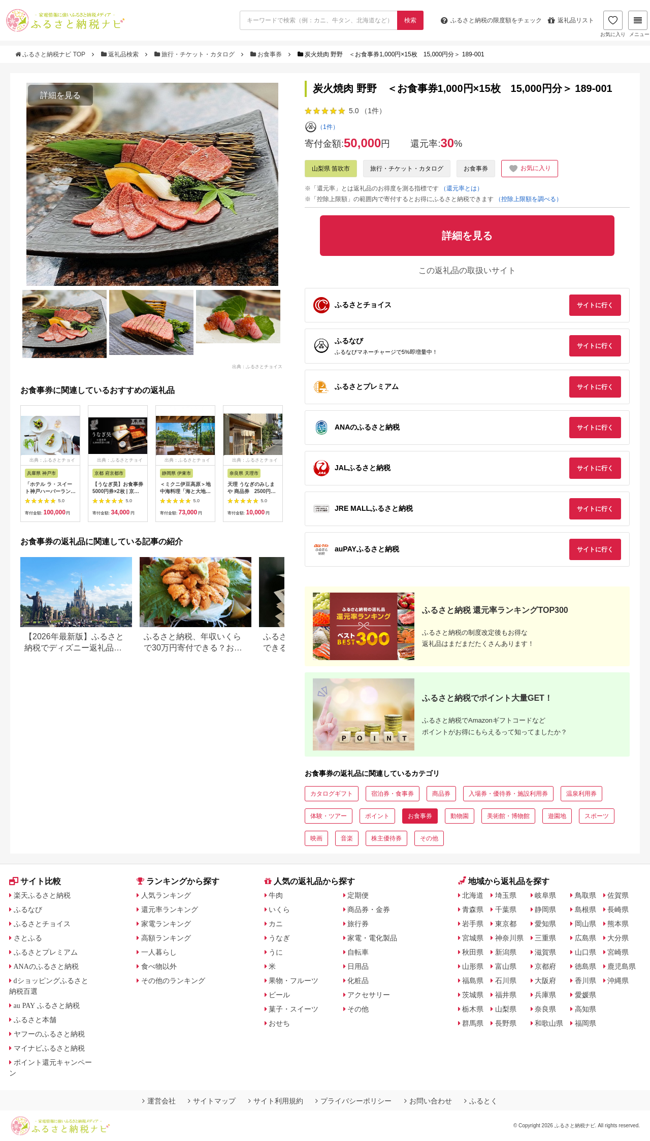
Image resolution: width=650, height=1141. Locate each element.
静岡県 (545, 909)
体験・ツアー (328, 816)
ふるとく (481, 1101)
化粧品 (358, 980)
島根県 (585, 909)
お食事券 (267, 54)
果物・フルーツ (293, 980)
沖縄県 (618, 980)
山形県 (472, 966)
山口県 (585, 952)
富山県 (505, 966)
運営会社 (159, 1101)
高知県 (585, 1009)
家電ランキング (166, 923)
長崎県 (618, 909)
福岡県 (585, 1023)
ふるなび (28, 909)
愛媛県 (585, 994)
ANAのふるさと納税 (46, 966)
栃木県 (472, 1009)
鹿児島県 (621, 966)
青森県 (472, 909)
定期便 (358, 895)
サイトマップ (212, 1101)
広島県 (585, 937)
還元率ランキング (169, 909)
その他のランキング (173, 980)
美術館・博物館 (508, 816)
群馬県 (472, 1023)
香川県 (585, 980)
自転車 (358, 952)
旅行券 (358, 923)
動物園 (459, 816)
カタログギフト (331, 793)
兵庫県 (545, 994)
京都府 (545, 966)
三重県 (545, 937)
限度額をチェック (491, 20)
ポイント (377, 816)
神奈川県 (509, 937)
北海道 (472, 895)
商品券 (441, 793)
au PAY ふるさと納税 (47, 1005)
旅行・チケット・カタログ (195, 54)
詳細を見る (60, 95)
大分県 (618, 937)
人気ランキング (166, 895)
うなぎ (279, 937)
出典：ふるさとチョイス (257, 366)
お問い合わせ (428, 1101)
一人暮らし (159, 952)
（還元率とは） (461, 188)
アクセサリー (368, 994)
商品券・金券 (368, 909)
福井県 (505, 994)
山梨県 (505, 1009)
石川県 (505, 980)
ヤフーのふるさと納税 (49, 1033)
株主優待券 (386, 838)
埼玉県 (505, 895)
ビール (279, 994)
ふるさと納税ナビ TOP (51, 54)
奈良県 (545, 1009)
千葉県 (505, 909)
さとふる (28, 937)
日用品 (358, 966)
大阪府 (545, 980)
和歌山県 (549, 1023)
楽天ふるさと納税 (42, 895)
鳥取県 (585, 895)
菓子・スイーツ (293, 1009)
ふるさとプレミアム (46, 952)
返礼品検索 (121, 54)
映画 (316, 838)
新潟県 (505, 952)
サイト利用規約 (275, 1101)
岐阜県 (545, 895)
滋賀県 (545, 952)
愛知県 (545, 923)
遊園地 (557, 816)
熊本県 (618, 923)
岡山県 (585, 923)
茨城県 (472, 994)
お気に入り (613, 24)
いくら (279, 909)
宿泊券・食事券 (392, 793)
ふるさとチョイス (42, 923)
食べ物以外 (159, 966)
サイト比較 (35, 881)
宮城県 (472, 937)
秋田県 (472, 952)
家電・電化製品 (372, 937)
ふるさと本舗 (35, 1019)
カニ (276, 923)
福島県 (472, 980)
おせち (279, 1023)
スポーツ (596, 816)
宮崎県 (618, 952)
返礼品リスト (571, 20)
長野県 (505, 1023)
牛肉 (276, 895)
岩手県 (472, 923)
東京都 (505, 923)
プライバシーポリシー (353, 1101)
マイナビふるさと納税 (49, 1048)
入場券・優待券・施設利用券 (508, 793)
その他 (429, 838)
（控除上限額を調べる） (528, 199)
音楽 (347, 838)
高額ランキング (166, 937)
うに (276, 952)
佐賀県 (618, 895)
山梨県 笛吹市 (331, 168)
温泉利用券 (581, 793)
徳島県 (585, 966)
